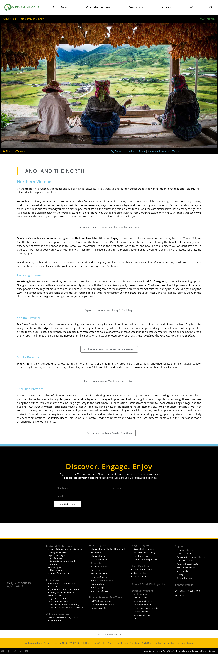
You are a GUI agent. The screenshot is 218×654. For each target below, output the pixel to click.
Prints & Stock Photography (148, 584)
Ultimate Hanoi (98, 556)
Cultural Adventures (98, 7)
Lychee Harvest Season (58, 601)
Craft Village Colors (99, 590)
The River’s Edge (141, 556)
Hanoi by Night (98, 587)
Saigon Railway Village (144, 548)
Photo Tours (60, 7)
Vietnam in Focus (23, 584)
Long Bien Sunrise (99, 577)
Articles (166, 7)
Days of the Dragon (56, 555)
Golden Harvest (55, 570)
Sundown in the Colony (144, 552)
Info (191, 7)
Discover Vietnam (142, 590)
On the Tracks (97, 570)
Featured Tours (180, 238)
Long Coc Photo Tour (57, 598)
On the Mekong (141, 576)
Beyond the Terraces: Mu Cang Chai (64, 589)
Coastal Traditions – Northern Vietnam (65, 607)
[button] (210, 7)
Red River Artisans (99, 566)
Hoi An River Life (98, 608)
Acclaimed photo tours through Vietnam (23, 18)
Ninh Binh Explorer (99, 573)
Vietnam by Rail (55, 567)
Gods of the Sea (55, 558)
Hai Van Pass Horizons (101, 601)
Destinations (135, 7)
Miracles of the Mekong (58, 573)
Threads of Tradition (143, 569)
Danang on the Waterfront (103, 604)
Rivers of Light (97, 563)
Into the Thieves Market (102, 580)
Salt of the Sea (54, 595)
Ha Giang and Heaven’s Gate (61, 592)
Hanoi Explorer (98, 583)
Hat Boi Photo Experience (145, 559)
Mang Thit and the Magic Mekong (63, 604)
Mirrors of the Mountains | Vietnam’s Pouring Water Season (65, 551)
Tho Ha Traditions (99, 559)
